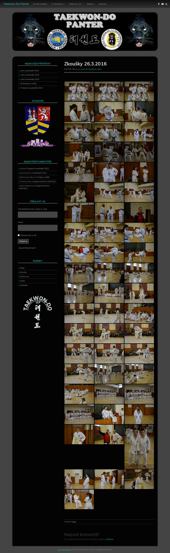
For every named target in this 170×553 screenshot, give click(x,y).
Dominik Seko (95, 69)
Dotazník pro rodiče (29, 83)
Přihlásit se (23, 241)
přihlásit (109, 539)
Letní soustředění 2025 (30, 75)
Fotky (74, 522)
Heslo (20, 222)
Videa (22, 281)
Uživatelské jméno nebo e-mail (32, 209)
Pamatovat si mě (28, 235)
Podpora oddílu (43, 177)
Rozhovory (24, 277)
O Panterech (57, 4)
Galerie (90, 4)
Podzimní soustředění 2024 (32, 88)
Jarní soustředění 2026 (30, 71)
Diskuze (102, 4)
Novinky (23, 272)
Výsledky (24, 285)
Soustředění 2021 (39, 173)
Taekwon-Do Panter (16, 3)
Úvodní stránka (40, 4)
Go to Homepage (64, 550)
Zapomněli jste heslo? (27, 248)
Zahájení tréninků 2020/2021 (44, 181)
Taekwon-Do (75, 4)
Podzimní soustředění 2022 (38, 168)
